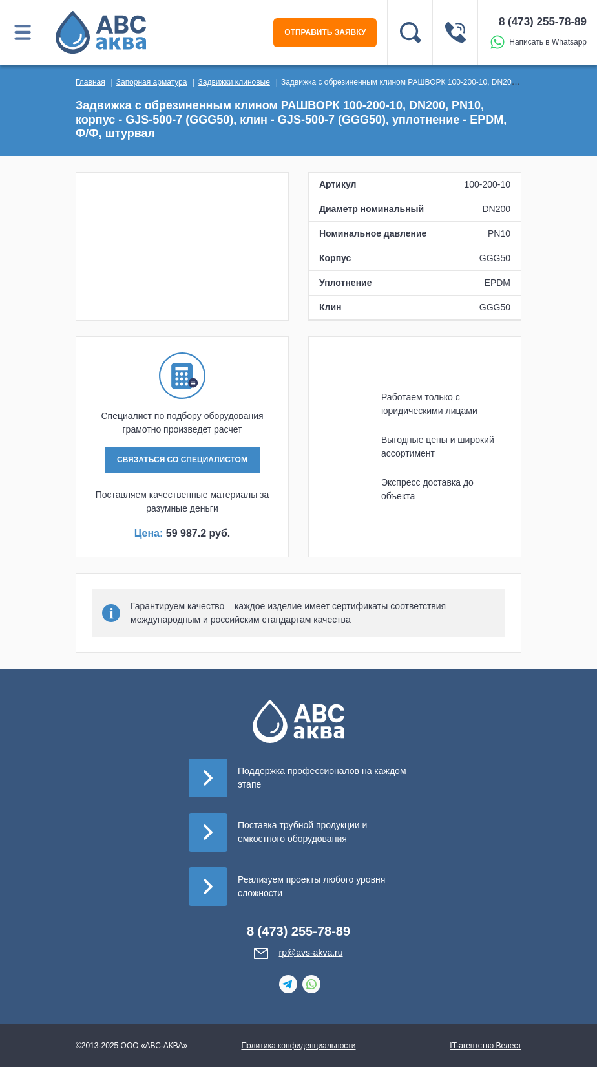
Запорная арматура (151, 82)
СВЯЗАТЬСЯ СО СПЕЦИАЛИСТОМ (182, 459)
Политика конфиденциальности (298, 1045)
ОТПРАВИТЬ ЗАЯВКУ (325, 32)
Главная (90, 82)
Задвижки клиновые (233, 82)
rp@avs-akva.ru (310, 952)
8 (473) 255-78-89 (543, 22)
